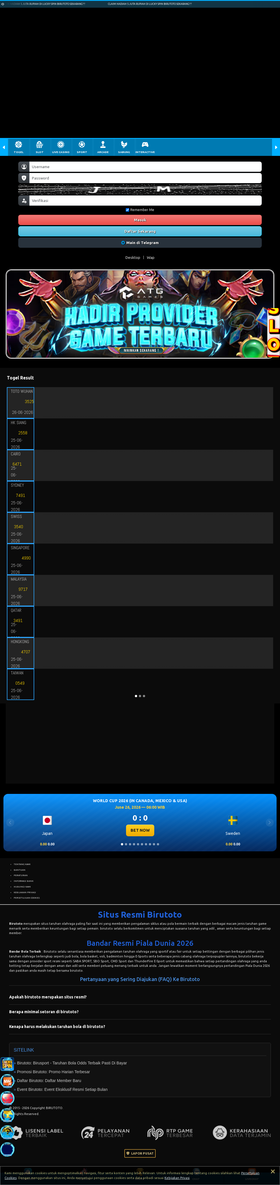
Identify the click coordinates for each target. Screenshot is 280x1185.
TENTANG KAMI (22, 864)
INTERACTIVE (145, 152)
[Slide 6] (142, 844)
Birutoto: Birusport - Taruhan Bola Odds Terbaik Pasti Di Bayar (72, 1063)
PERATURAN (21, 875)
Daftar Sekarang (140, 231)
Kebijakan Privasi (177, 1178)
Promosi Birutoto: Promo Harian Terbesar (53, 1072)
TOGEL (18, 152)
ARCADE (103, 152)
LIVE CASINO (61, 152)
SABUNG (124, 152)
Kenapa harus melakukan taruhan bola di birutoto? (57, 1026)
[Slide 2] (126, 844)
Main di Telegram (140, 242)
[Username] (145, 167)
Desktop (132, 257)
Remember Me (140, 210)
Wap (151, 257)
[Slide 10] (158, 844)
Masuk (140, 220)
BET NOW (140, 830)
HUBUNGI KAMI (22, 886)
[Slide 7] (146, 844)
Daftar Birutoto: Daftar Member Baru (49, 1080)
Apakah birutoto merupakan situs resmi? (48, 997)
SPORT (82, 152)
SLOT (40, 152)
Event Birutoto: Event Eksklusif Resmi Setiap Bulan (62, 1089)
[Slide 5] (138, 844)
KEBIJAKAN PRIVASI (25, 892)
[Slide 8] (150, 844)
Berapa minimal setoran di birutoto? (44, 1011)
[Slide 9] (154, 844)
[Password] (145, 178)
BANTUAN (19, 870)
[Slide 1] (122, 844)
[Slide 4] (134, 844)
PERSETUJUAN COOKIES (27, 898)
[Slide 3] (130, 844)
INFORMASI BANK (23, 881)
